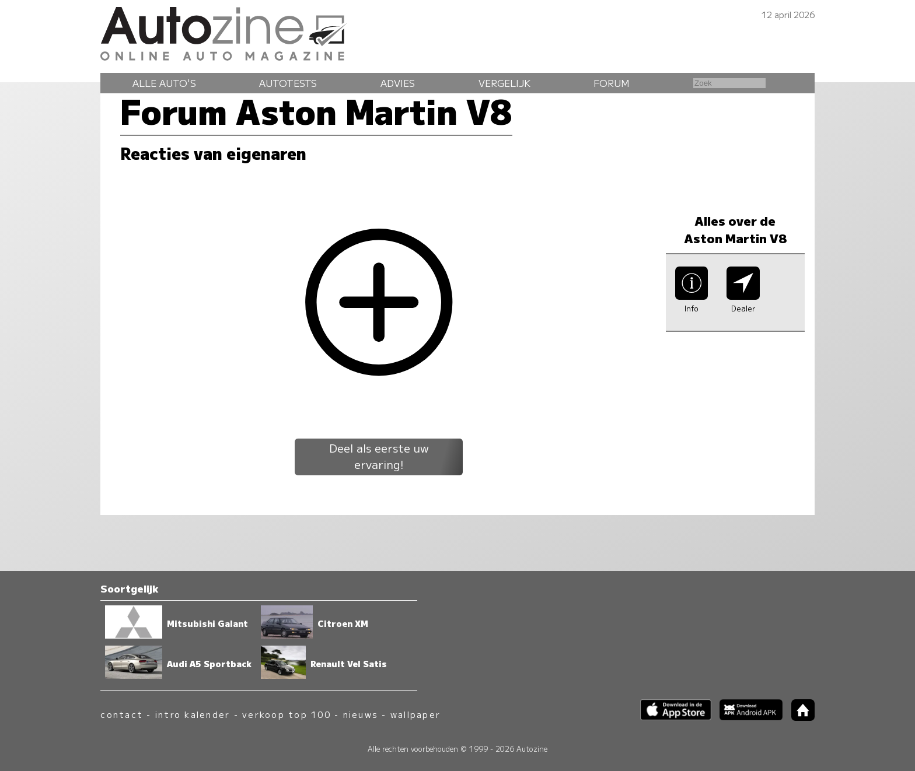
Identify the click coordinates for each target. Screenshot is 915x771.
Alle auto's (164, 83)
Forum (611, 83)
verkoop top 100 (286, 714)
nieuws (360, 714)
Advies (397, 83)
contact (121, 714)
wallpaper (415, 714)
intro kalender (192, 714)
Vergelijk (504, 83)
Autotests (288, 83)
